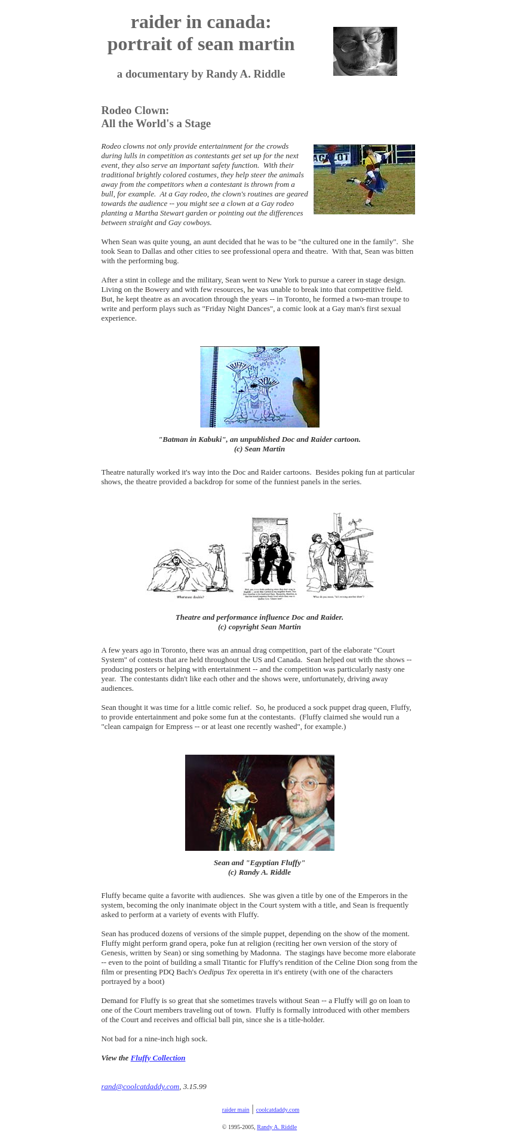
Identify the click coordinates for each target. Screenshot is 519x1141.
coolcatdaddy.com (277, 1109)
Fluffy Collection (158, 1057)
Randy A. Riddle (277, 1127)
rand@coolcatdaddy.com (141, 1086)
